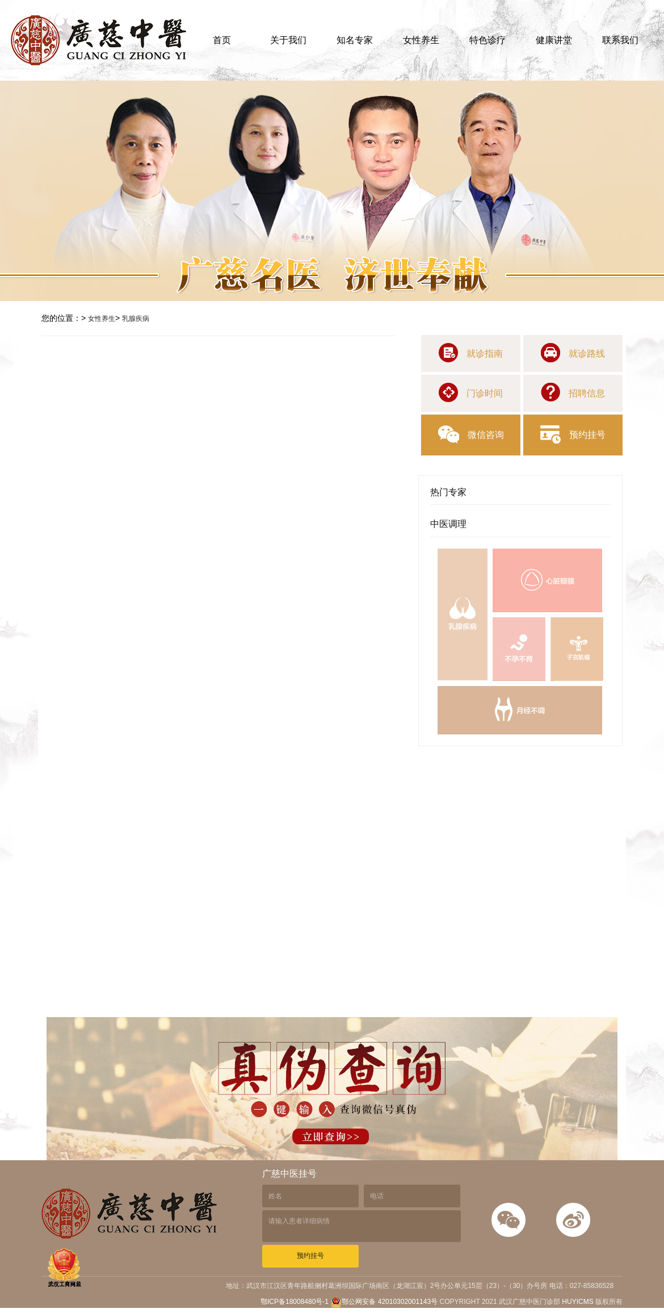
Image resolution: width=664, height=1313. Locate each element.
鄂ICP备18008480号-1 (295, 1302)
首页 (222, 40)
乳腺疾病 (135, 319)
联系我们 (620, 40)
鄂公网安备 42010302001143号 (384, 1302)
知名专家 (355, 40)
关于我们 (288, 40)
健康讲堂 (554, 40)
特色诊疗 (487, 40)
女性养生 (421, 40)
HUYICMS (577, 1302)
